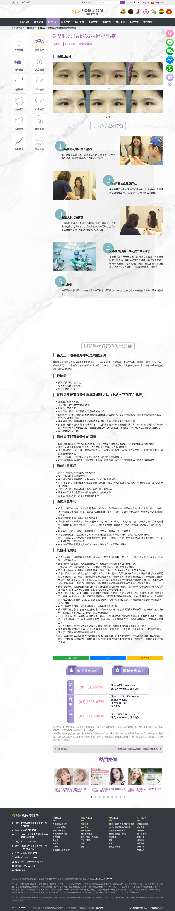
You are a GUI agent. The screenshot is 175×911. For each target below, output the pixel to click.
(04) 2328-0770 (91, 701)
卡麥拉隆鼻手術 (59, 831)
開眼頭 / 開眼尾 (85, 44)
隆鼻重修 (56, 837)
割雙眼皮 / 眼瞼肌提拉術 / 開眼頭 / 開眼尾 (138, 749)
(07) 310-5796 (91, 687)
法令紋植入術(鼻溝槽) (61, 850)
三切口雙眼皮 (86, 840)
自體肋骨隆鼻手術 (60, 824)
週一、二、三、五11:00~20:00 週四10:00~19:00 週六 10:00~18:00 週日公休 (125, 701)
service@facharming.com (32, 862)
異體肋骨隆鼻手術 (60, 834)
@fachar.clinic (29, 866)
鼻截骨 (55, 840)
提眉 (82, 843)
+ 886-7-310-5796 (28, 830)
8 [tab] (120, 797)
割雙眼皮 (41, 28)
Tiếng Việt (157, 3)
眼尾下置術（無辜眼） (90, 837)
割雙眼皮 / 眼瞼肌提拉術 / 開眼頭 (62, 28)
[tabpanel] (71, 781)
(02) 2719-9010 (91, 716)
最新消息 (85, 3)
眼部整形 (31, 28)
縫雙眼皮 (84, 827)
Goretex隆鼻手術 (59, 827)
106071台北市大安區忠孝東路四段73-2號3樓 (34, 835)
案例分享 (20, 28)
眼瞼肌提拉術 (70, 44)
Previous (57, 781)
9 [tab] (124, 797)
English (146, 3)
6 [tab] (112, 797)
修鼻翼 (55, 843)
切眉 (82, 847)
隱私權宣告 (20, 870)
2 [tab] (95, 797)
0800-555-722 (31, 857)
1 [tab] (91, 797)
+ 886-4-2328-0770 (29, 853)
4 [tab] (104, 797)
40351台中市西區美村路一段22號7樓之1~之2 (34, 847)
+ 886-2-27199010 (28, 841)
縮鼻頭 (55, 847)
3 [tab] (99, 797)
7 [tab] (116, 797)
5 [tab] (108, 797)
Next (158, 781)
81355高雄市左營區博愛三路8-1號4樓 (34, 824)
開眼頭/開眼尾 (86, 834)
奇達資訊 (155, 908)
